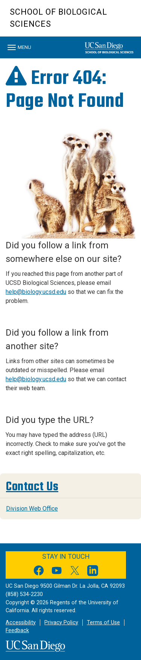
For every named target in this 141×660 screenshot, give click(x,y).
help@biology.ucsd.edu (36, 291)
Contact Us (32, 486)
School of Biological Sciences (58, 18)
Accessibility (21, 622)
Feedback (17, 630)
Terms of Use (103, 622)
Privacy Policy (61, 622)
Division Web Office (32, 508)
